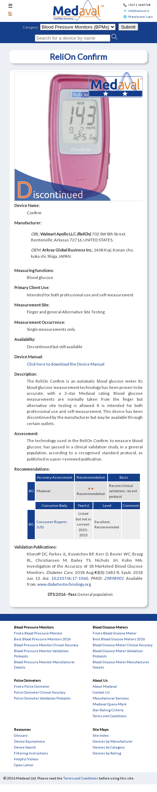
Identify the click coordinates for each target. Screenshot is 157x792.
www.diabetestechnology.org (64, 584)
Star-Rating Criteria (108, 710)
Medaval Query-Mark (110, 704)
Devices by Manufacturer (113, 741)
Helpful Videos (26, 759)
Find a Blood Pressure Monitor (38, 633)
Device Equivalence (29, 741)
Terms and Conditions (110, 716)
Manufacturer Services (111, 698)
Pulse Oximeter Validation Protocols (42, 698)
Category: (31, 27)
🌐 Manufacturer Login (138, 16)
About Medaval (105, 686)
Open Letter (23, 765)
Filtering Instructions (31, 753)
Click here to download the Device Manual (65, 364)
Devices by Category (109, 747)
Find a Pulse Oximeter (31, 686)
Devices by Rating (107, 753)
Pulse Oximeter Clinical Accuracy (39, 692)
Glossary (21, 735)
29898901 (114, 578)
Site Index (101, 735)
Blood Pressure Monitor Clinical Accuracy (46, 645)
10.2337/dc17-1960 (69, 578)
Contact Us (101, 692)
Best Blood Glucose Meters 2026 (119, 639)
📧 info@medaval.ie (136, 11)
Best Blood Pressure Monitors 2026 (42, 639)
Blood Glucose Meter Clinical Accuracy (122, 645)
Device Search (25, 747)
